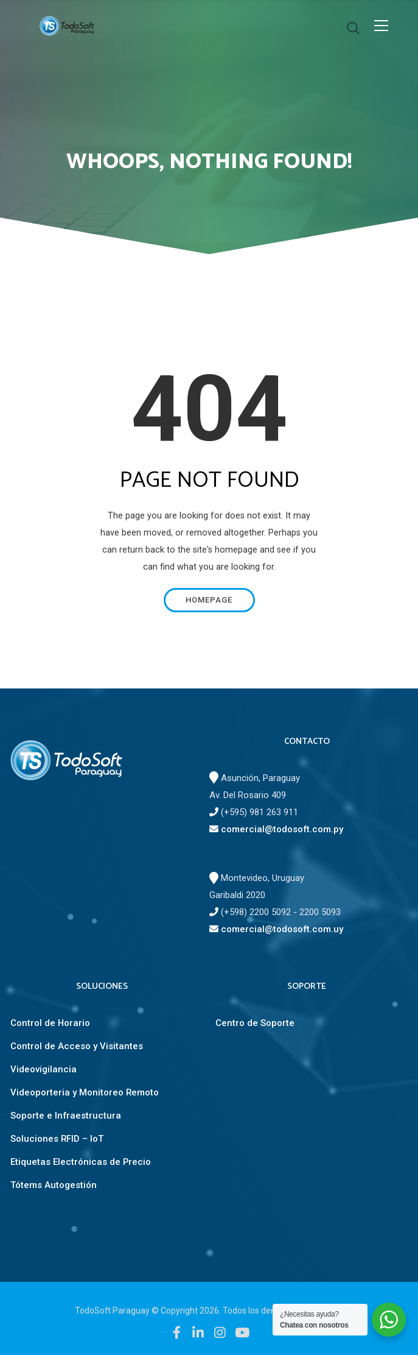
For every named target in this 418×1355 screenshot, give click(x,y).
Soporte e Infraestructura (65, 1115)
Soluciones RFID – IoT (56, 1138)
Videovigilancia (43, 1069)
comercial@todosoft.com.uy (276, 929)
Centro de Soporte (254, 1022)
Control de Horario (50, 1022)
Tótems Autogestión (53, 1185)
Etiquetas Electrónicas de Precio (80, 1161)
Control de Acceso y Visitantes (76, 1046)
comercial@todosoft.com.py (276, 829)
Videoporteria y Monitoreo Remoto (84, 1092)
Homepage (209, 599)
